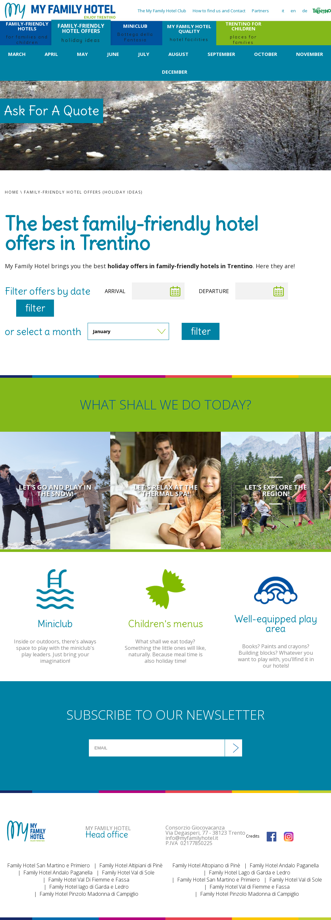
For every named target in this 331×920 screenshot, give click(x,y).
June (113, 54)
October (265, 54)
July (143, 54)
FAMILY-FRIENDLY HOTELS (27, 33)
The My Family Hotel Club (162, 10)
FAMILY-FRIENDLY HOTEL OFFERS (81, 32)
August (178, 54)
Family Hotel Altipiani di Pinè (131, 865)
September (221, 54)
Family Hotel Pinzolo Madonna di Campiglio (88, 893)
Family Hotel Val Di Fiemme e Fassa (88, 879)
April (51, 54)
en (293, 10)
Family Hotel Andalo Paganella (57, 872)
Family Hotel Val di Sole (128, 872)
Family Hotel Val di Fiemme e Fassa (249, 886)
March (17, 54)
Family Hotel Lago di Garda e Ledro (249, 872)
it (283, 10)
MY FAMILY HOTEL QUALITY (189, 32)
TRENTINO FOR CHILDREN (243, 33)
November (309, 54)
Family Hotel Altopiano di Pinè (206, 865)
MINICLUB (135, 33)
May (82, 54)
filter (35, 308)
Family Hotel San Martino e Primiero (48, 865)
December (174, 72)
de (304, 10)
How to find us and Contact (219, 10)
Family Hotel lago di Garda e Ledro (89, 886)
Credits (252, 836)
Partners (260, 10)
